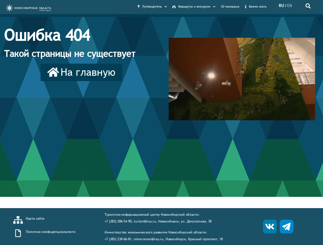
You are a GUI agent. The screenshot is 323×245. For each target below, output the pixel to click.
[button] (81, 72)
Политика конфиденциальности (50, 231)
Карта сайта (35, 218)
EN (289, 5)
